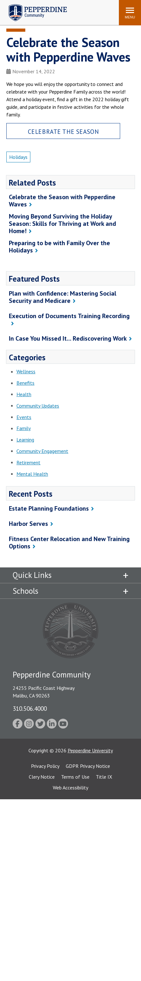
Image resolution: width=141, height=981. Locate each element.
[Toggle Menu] (130, 12)
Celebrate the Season (63, 131)
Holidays (18, 157)
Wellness (25, 371)
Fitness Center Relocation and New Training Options (69, 542)
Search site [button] (28, 9)
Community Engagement (42, 451)
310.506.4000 (30, 708)
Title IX (104, 777)
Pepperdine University (90, 750)
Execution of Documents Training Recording (69, 316)
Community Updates (37, 405)
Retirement (28, 462)
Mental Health (32, 474)
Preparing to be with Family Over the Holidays (59, 246)
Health (23, 394)
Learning (25, 439)
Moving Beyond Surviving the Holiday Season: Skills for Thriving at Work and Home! (62, 223)
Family (23, 428)
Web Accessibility (70, 787)
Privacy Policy (45, 766)
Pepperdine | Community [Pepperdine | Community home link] (33, 6)
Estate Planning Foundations (49, 508)
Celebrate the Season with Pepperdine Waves (62, 200)
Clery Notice (42, 777)
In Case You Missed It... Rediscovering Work (68, 338)
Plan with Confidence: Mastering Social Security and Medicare (62, 297)
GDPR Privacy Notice (88, 766)
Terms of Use (75, 777)
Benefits (25, 383)
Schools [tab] (25, 591)
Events (23, 417)
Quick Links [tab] (32, 575)
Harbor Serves (28, 524)
